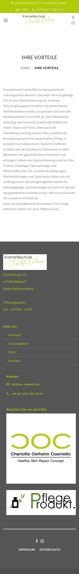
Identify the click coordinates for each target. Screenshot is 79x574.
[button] (5, 20)
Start (25, 68)
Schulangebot (18, 343)
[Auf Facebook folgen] (73, 18)
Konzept (14, 335)
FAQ (11, 352)
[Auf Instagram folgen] (73, 23)
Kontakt (14, 361)
